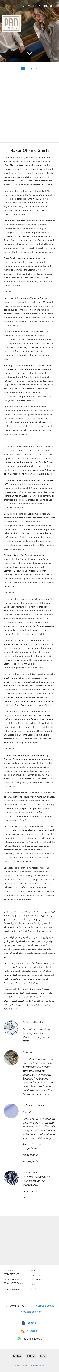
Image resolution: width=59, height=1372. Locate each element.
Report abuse (37, 1365)
